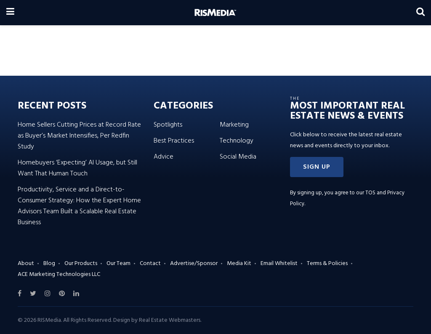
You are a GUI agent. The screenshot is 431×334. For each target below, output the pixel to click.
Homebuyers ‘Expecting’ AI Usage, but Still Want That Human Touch (77, 168)
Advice (163, 156)
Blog (49, 263)
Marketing (234, 124)
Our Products (80, 263)
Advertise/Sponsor (194, 263)
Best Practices (174, 140)
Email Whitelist (279, 263)
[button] (316, 167)
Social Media (238, 156)
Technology (236, 140)
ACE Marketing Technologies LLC (59, 274)
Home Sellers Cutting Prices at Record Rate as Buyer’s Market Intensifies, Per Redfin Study (79, 135)
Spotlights (168, 124)
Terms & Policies (327, 263)
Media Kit (239, 263)
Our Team (118, 263)
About (26, 263)
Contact (150, 263)
